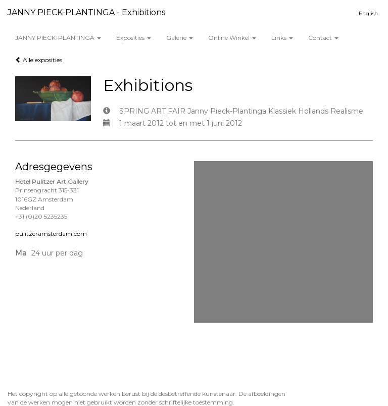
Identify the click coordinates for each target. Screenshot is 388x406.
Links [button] (282, 37)
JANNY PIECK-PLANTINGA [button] (58, 37)
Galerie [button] (179, 37)
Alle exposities (38, 60)
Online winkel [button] (232, 37)
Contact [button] (323, 37)
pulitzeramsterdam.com (51, 233)
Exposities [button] (133, 37)
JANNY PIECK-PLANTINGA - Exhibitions (86, 12)
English (368, 13)
